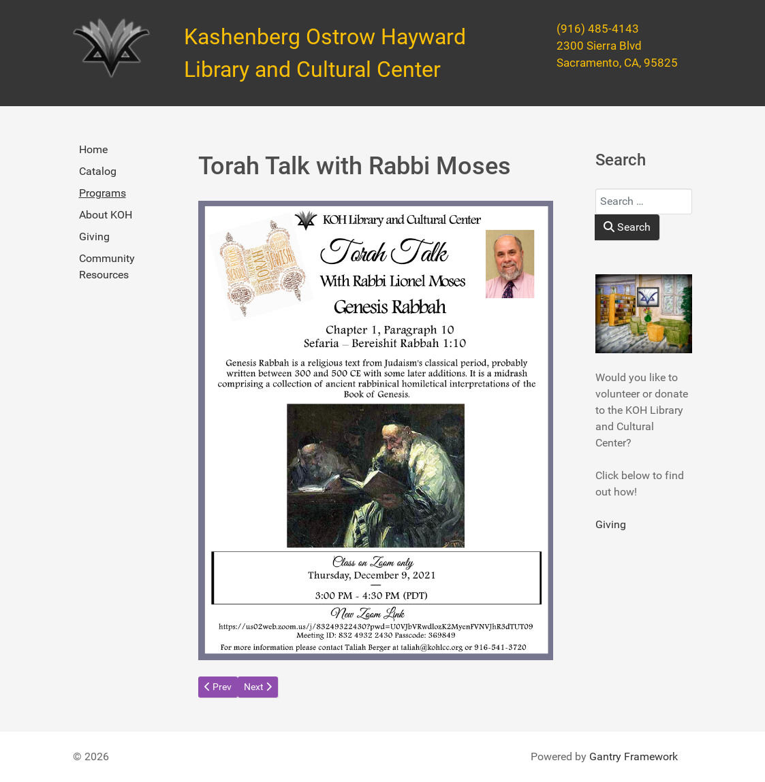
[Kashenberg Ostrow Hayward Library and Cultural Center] (111, 48)
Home (93, 149)
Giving (94, 236)
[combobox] (643, 201)
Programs (102, 192)
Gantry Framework (633, 756)
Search (627, 227)
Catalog (97, 171)
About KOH (105, 214)
